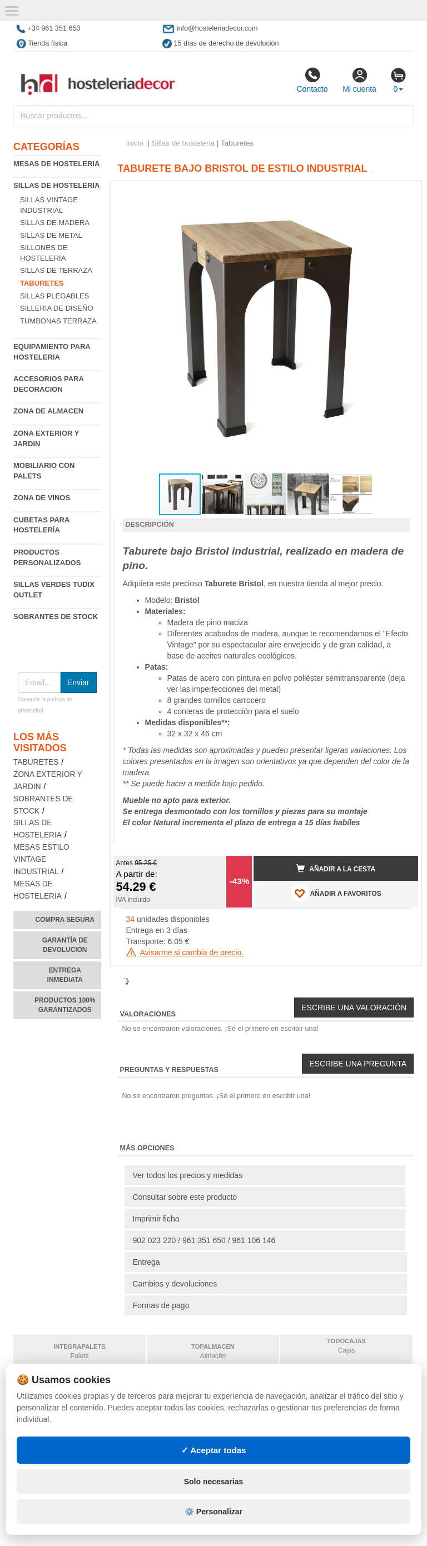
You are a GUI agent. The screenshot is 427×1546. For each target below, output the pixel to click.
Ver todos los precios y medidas (188, 1175)
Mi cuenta (359, 80)
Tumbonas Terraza (58, 321)
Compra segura (65, 920)
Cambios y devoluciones (175, 1283)
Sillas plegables (54, 296)
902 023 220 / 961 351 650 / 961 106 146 (204, 1240)
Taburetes (35, 762)
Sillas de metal (51, 235)
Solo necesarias (214, 1481)
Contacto (311, 80)
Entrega (146, 1262)
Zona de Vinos (41, 497)
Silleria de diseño (56, 308)
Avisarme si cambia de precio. (185, 952)
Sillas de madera (55, 222)
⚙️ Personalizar (213, 1511)
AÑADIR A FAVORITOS (336, 893)
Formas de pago (161, 1305)
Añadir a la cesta (335, 868)
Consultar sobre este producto (185, 1197)
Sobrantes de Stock (55, 616)
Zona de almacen (48, 411)
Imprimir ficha (156, 1218)
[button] (400, 194)
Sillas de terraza (56, 270)
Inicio (135, 143)
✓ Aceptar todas (213, 1450)
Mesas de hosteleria (56, 163)
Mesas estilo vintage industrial (41, 859)
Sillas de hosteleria (56, 185)
